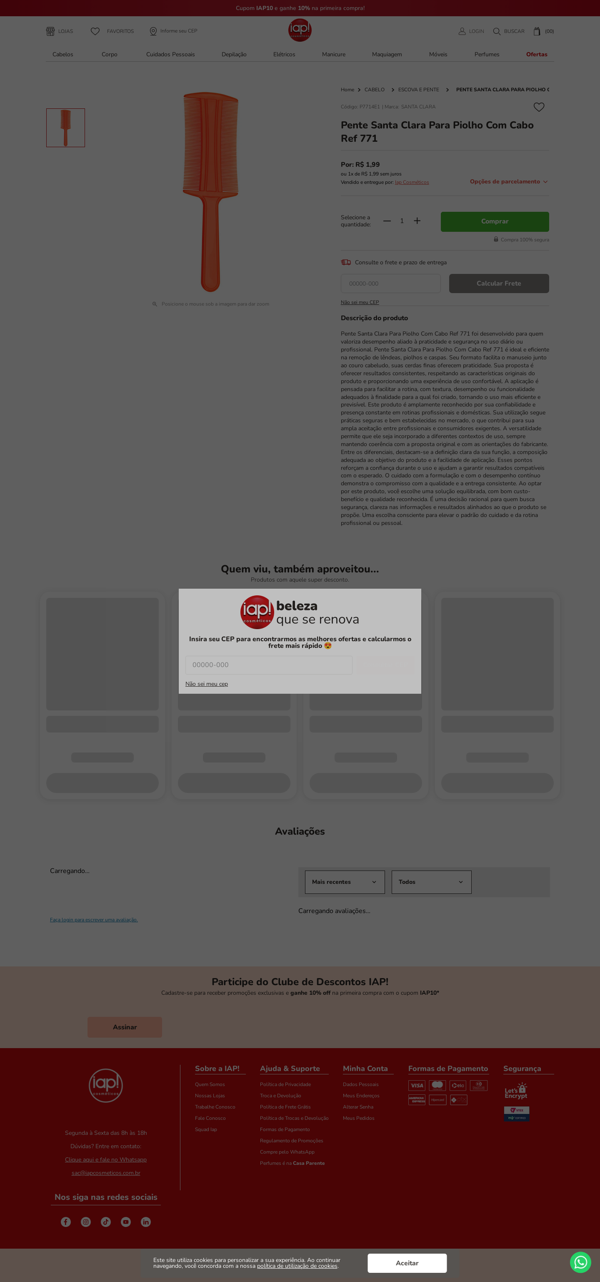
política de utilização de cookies (297, 1266)
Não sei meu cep (206, 684)
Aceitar (407, 1263)
